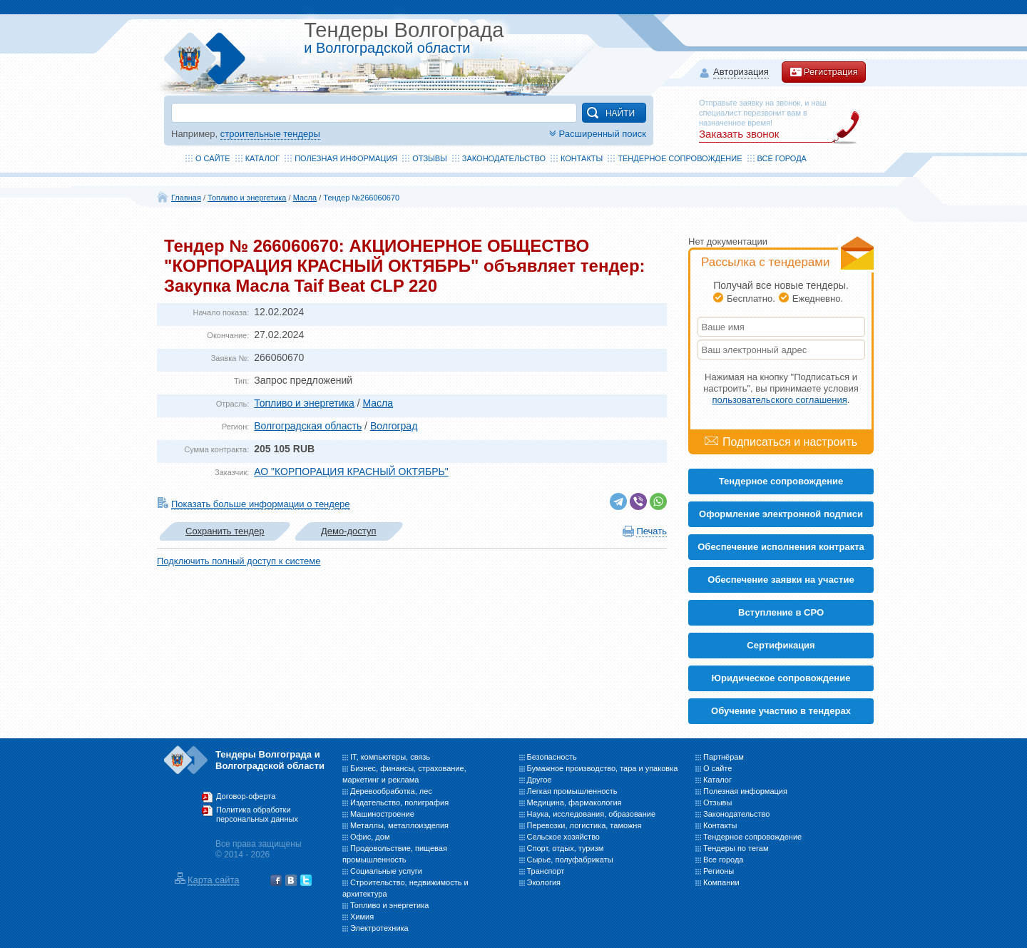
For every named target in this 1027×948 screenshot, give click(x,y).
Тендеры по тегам (736, 848)
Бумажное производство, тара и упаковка (602, 768)
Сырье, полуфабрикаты (570, 859)
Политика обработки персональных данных (257, 814)
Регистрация (824, 72)
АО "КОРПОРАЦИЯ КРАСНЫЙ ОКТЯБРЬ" (351, 471)
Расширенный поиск (596, 133)
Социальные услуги (386, 871)
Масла (305, 197)
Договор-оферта (245, 796)
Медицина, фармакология (574, 802)
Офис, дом (369, 836)
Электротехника (379, 928)
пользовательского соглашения (779, 399)
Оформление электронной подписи (781, 514)
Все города (782, 158)
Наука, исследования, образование (591, 814)
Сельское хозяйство (563, 836)
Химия (362, 916)
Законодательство (504, 158)
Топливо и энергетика (247, 197)
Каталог (262, 158)
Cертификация (780, 645)
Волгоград (393, 426)
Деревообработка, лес (391, 791)
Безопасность (552, 757)
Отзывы (429, 158)
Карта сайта (213, 880)
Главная (186, 197)
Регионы (718, 871)
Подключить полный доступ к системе (238, 561)
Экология (544, 882)
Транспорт (546, 871)
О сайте (212, 158)
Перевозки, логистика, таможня (584, 825)
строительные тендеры (270, 133)
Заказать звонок (739, 134)
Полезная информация (346, 158)
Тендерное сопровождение (680, 158)
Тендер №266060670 (361, 197)
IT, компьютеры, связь (390, 757)
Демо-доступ (349, 531)
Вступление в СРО (781, 612)
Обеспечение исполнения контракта (781, 546)
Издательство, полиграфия (399, 802)
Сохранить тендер (224, 531)
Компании (721, 882)
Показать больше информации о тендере (260, 504)
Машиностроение (382, 814)
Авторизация (741, 72)
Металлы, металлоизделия (399, 825)
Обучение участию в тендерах (781, 710)
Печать (651, 531)
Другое (539, 779)
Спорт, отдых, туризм (565, 848)
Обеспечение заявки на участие (780, 579)
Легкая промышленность (572, 791)
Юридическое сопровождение (781, 678)
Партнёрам (723, 757)
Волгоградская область (308, 426)
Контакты (582, 158)
